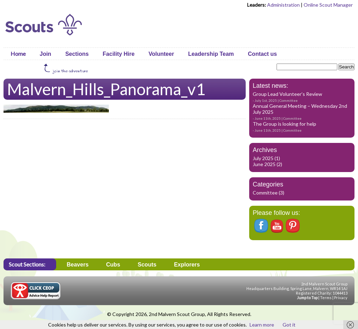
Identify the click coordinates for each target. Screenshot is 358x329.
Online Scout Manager (328, 5)
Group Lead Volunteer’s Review (287, 94)
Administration (283, 5)
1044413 (340, 293)
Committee (288, 100)
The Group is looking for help (284, 124)
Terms (326, 297)
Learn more (262, 325)
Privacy (340, 297)
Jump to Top (307, 297)
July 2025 (263, 158)
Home (18, 53)
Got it (289, 325)
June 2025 (264, 164)
